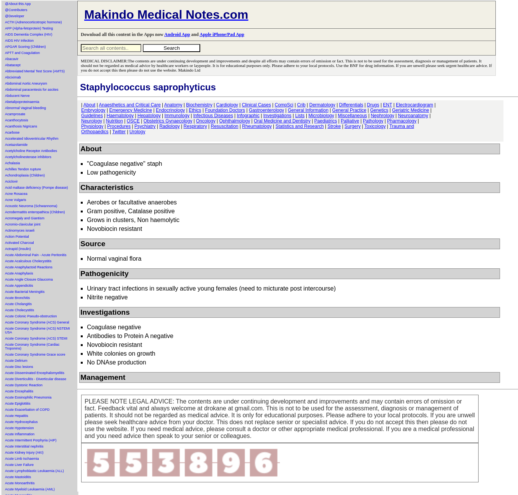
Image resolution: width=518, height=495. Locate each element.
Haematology (120, 115)
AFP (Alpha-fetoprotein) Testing (29, 28)
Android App (177, 34)
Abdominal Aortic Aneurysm (26, 83)
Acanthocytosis (16, 120)
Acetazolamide (16, 145)
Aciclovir (11, 181)
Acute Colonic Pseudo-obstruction (31, 316)
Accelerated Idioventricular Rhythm (32, 138)
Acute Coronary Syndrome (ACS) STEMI (36, 338)
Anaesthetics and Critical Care (129, 105)
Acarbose (12, 132)
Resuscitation (224, 126)
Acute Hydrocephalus (21, 422)
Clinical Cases (256, 105)
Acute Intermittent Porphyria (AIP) (31, 440)
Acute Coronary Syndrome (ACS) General (37, 322)
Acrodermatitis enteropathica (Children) (35, 212)
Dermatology (322, 105)
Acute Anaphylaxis (19, 273)
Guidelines (92, 115)
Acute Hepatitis (16, 416)
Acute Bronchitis (17, 298)
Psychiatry (144, 126)
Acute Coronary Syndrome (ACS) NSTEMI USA (37, 330)
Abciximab (13, 77)
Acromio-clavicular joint (23, 224)
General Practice (349, 110)
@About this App (18, 4)
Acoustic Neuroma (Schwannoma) (31, 206)
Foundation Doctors (225, 110)
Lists (300, 115)
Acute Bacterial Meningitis (25, 292)
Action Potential (17, 237)
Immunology (177, 115)
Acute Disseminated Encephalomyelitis (34, 373)
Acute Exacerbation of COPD (27, 410)
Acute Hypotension (19, 428)
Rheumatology (256, 126)
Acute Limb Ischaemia (22, 459)
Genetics (379, 110)
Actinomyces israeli (19, 230)
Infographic (248, 115)
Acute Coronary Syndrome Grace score (35, 354)
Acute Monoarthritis (20, 483)
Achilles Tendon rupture (23, 169)
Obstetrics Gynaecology (168, 121)
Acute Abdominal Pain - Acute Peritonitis (36, 255)
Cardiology (227, 105)
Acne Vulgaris (15, 200)
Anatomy (173, 105)
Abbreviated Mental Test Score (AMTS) (35, 71)
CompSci (284, 105)
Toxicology (375, 126)
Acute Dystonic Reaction (23, 385)
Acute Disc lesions (19, 367)
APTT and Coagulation (22, 53)
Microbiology (321, 115)
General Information (308, 110)
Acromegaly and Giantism (24, 218)
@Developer (14, 16)
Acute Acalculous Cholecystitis (28, 261)
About (89, 105)
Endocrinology (170, 110)
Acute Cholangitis (18, 304)
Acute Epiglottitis (18, 403)
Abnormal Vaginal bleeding (25, 108)
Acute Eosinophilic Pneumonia (28, 397)
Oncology (206, 121)
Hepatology (149, 115)
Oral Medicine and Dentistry (282, 121)
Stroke (334, 126)
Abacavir (11, 59)
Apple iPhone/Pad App (221, 34)
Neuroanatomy (413, 115)
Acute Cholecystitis (19, 310)
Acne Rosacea (16, 194)
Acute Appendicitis (19, 286)
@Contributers (16, 10)
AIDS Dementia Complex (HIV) (28, 34)
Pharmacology (402, 121)
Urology (137, 131)
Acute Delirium (16, 361)
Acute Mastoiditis (18, 477)
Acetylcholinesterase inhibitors (28, 157)
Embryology (93, 110)
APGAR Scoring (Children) (25, 47)
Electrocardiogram (414, 105)
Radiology (169, 126)
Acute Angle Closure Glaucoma (29, 279)
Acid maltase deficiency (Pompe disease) (36, 188)
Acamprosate (15, 114)
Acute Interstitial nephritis (24, 446)
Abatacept (13, 65)
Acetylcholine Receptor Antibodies (31, 151)
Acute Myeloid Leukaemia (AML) (30, 489)
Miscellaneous (352, 115)
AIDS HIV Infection (19, 40)
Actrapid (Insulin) (18, 249)
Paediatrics (325, 121)
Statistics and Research (300, 126)
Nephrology (382, 115)
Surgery (353, 126)
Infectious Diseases (213, 115)
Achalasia (12, 163)
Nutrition (114, 121)
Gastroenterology (266, 110)
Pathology (373, 121)
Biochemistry (199, 105)
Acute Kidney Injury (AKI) (24, 452)
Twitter (119, 131)
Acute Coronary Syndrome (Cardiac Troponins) (32, 346)
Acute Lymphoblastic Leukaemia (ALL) (34, 471)
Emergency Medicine (130, 110)
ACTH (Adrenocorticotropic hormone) (33, 22)
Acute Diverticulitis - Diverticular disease (35, 379)
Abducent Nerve (17, 96)
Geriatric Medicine (410, 110)
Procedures (119, 126)
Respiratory (195, 126)
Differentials (351, 105)
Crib (301, 105)
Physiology (92, 126)
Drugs (373, 105)
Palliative (350, 121)
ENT (387, 105)
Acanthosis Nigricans (21, 126)
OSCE (133, 121)
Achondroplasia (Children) (25, 175)
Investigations (277, 115)
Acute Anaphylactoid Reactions (28, 267)
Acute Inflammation (19, 434)
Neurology (91, 121)
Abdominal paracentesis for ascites (32, 89)
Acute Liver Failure (19, 465)
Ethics (195, 110)
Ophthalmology (234, 121)
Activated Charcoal (19, 243)
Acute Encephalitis (19, 391)
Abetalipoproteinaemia (22, 102)
